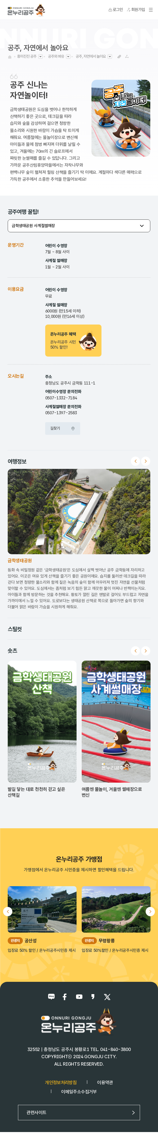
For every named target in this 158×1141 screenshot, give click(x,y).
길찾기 (62, 428)
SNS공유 (126, 56)
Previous (135, 461)
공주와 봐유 (56, 56)
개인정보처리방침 (61, 1082)
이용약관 (105, 1082)
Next (145, 461)
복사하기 (119, 56)
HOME (10, 57)
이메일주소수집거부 (79, 1091)
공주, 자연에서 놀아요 (91, 56)
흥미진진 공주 (26, 56)
